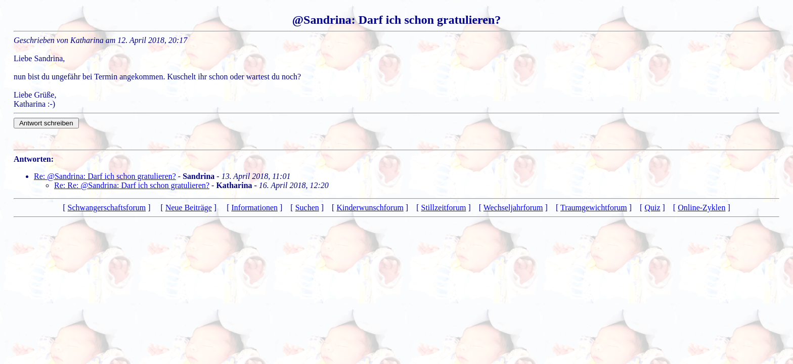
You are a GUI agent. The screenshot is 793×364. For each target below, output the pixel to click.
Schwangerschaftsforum (107, 207)
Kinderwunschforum (369, 207)
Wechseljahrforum (513, 207)
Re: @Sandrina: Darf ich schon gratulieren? (105, 176)
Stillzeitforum (443, 207)
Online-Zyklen (701, 207)
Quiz (652, 207)
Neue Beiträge (188, 207)
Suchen (307, 207)
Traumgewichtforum (593, 207)
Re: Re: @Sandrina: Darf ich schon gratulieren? (131, 185)
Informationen (254, 207)
